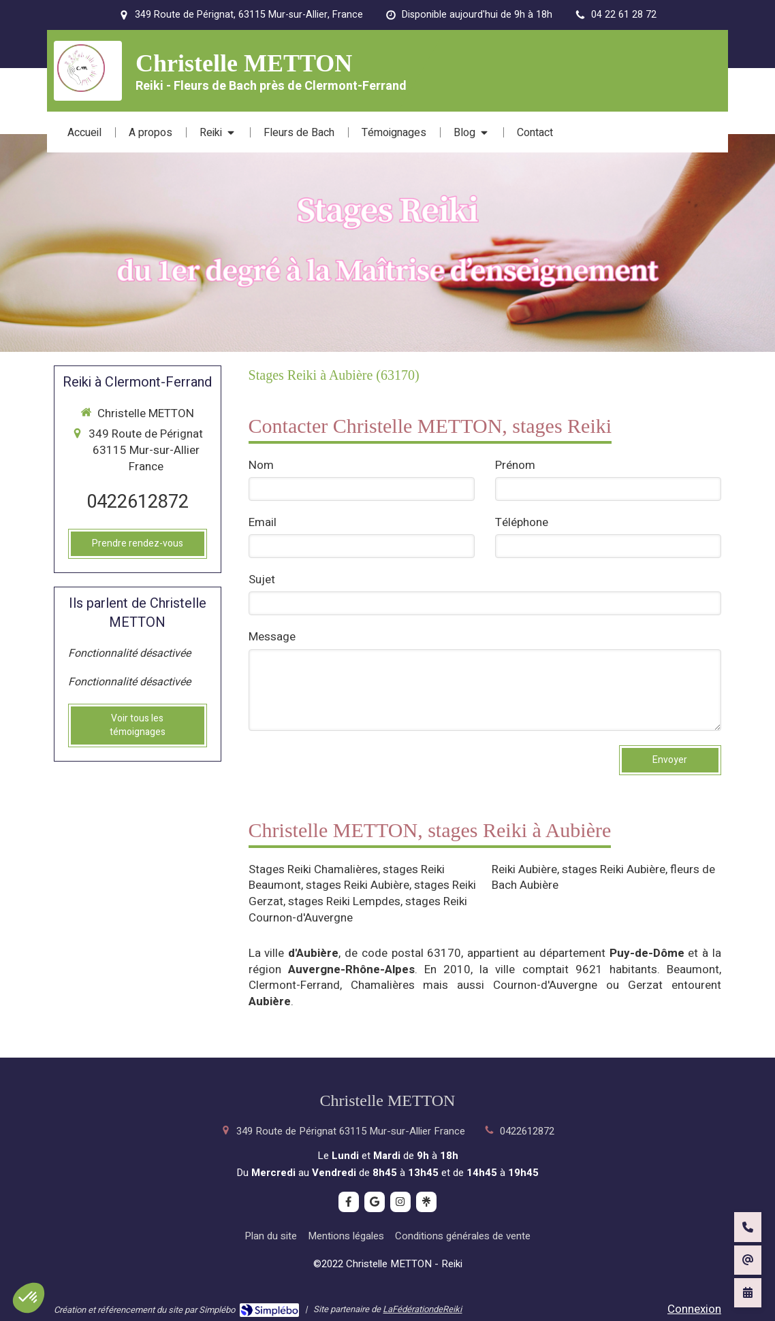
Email (262, 523)
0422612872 (137, 501)
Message (272, 637)
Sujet (262, 580)
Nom (261, 465)
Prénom (515, 465)
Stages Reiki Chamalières (313, 869)
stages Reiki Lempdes (344, 901)
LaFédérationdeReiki (422, 1309)
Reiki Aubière (524, 869)
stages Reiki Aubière (357, 885)
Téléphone (521, 523)
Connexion (694, 1309)
